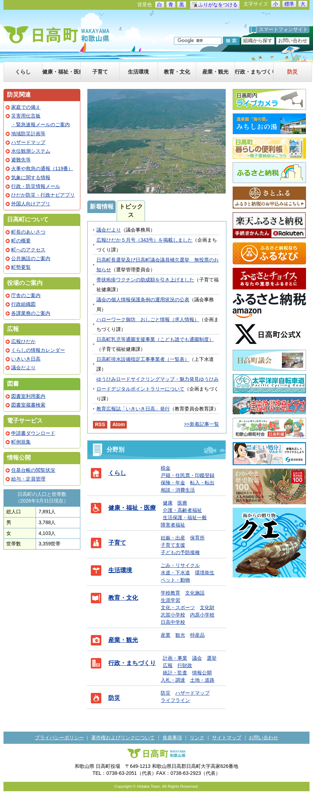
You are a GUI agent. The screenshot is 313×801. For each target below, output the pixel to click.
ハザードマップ (192, 693)
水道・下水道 (175, 572)
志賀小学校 (173, 615)
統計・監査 (175, 672)
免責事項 (172, 737)
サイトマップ (226, 737)
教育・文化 (123, 598)
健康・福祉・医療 (132, 508)
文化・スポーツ (178, 607)
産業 (165, 635)
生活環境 (120, 570)
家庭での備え (26, 107)
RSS (100, 424)
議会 (197, 658)
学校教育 (170, 593)
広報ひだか (23, 341)
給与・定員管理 (28, 479)
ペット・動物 (175, 580)
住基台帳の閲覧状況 (33, 470)
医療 (182, 503)
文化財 (207, 607)
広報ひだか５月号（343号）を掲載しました (144, 240)
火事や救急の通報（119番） (42, 168)
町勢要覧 (21, 267)
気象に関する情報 (30, 177)
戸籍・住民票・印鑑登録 (187, 475)
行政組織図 (23, 304)
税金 (165, 468)
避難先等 (21, 160)
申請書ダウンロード (33, 433)
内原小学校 (202, 615)
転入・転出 (202, 482)
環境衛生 (204, 572)
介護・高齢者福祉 (182, 510)
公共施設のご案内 (30, 258)
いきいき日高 (26, 359)
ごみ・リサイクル (180, 565)
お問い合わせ (292, 40)
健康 (168, 503)
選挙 (212, 658)
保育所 (197, 538)
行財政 (184, 665)
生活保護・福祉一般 (185, 517)
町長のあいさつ (28, 232)
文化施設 (195, 593)
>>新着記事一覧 (201, 424)
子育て (117, 542)
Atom (118, 424)
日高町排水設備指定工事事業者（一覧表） (142, 359)
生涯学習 (170, 600)
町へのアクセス (28, 249)
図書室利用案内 (28, 396)
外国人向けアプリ (30, 203)
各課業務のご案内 (30, 313)
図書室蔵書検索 (28, 405)
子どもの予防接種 (180, 552)
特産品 (197, 635)
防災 (114, 698)
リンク (197, 737)
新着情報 (102, 206)
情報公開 (202, 672)
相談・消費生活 (178, 490)
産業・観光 (123, 640)
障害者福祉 (173, 525)
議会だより (108, 230)
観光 (180, 635)
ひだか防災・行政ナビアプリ (43, 195)
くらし (117, 473)
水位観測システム (30, 151)
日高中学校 (173, 622)
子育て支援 (173, 545)
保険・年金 (173, 482)
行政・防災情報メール (35, 186)
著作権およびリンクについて (123, 737)
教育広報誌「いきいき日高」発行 (133, 408)
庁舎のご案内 (26, 295)
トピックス (131, 210)
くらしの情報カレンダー (38, 350)
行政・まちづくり (132, 663)
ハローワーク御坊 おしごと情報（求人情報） (147, 319)
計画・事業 (175, 658)
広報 (168, 665)
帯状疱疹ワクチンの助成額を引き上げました (145, 279)
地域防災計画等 (28, 133)
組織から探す (257, 40)
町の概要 (21, 240)
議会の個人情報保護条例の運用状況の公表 (142, 299)
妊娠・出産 (173, 538)
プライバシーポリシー (59, 737)
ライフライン (175, 700)
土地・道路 (202, 680)
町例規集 (21, 442)
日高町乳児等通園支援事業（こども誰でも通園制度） (155, 339)
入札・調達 (173, 680)
